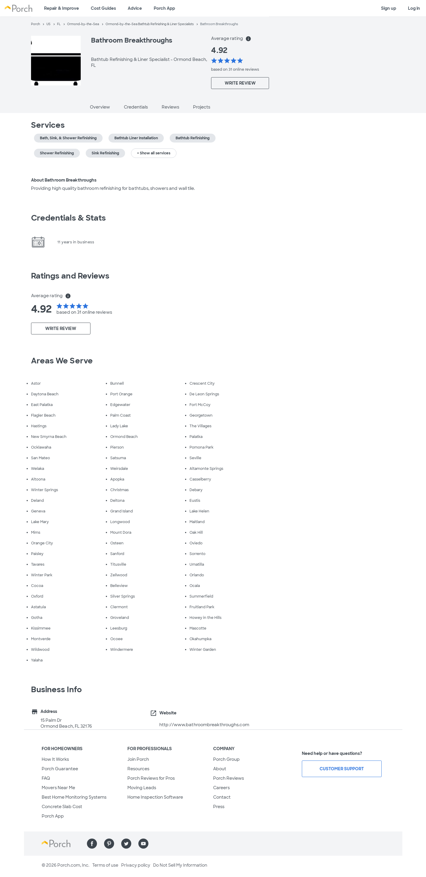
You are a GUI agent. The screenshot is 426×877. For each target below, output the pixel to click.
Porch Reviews (228, 778)
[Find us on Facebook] (92, 844)
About (219, 768)
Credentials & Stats (68, 218)
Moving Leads (141, 787)
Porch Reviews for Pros (151, 778)
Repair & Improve (61, 8)
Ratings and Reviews (70, 276)
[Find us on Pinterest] (109, 844)
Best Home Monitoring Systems (74, 797)
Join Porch (138, 759)
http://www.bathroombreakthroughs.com (204, 724)
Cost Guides (103, 8)
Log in (414, 8)
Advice (135, 8)
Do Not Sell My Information (180, 865)
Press (218, 806)
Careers (221, 787)
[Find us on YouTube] (143, 844)
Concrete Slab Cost (62, 806)
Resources (138, 768)
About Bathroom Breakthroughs (64, 180)
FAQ (46, 778)
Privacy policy (135, 865)
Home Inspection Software (155, 797)
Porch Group (226, 759)
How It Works (55, 759)
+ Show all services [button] (153, 153)
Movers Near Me (58, 787)
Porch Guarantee (60, 768)
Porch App (164, 8)
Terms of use (105, 865)
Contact (222, 797)
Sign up (388, 8)
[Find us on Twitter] (126, 844)
